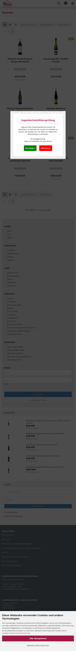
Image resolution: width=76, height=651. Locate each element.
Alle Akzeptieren (38, 638)
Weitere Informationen (38, 645)
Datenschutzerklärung (19, 633)
